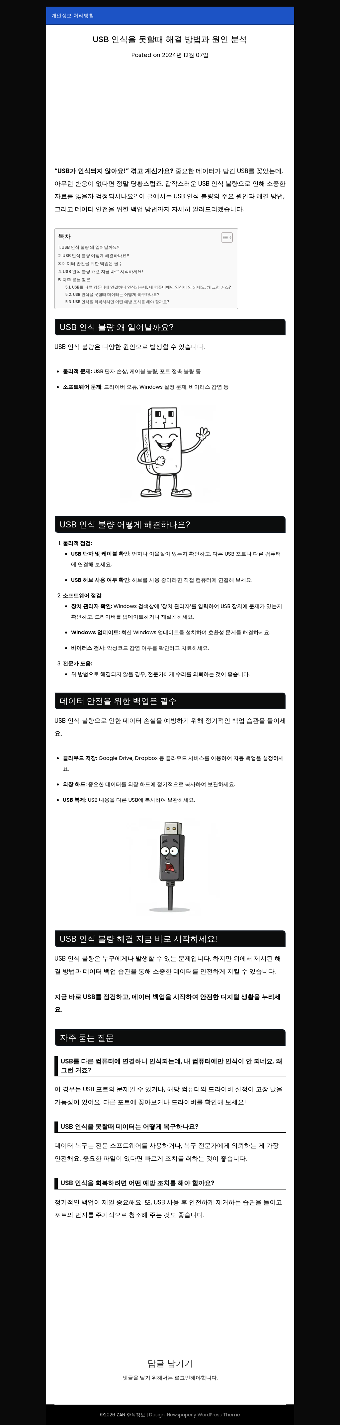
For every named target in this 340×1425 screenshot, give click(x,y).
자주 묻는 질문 (78, 279)
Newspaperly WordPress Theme (203, 1414)
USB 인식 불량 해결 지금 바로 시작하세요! (107, 271)
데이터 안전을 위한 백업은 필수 (95, 263)
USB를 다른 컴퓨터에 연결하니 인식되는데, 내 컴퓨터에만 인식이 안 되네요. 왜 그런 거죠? (158, 287)
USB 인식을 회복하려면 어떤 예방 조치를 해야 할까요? (126, 302)
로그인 (182, 1378)
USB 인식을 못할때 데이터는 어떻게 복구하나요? (120, 294)
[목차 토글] (236, 237)
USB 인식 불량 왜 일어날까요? (93, 247)
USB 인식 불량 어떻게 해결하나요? (99, 255)
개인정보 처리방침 (72, 15)
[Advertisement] (170, 115)
